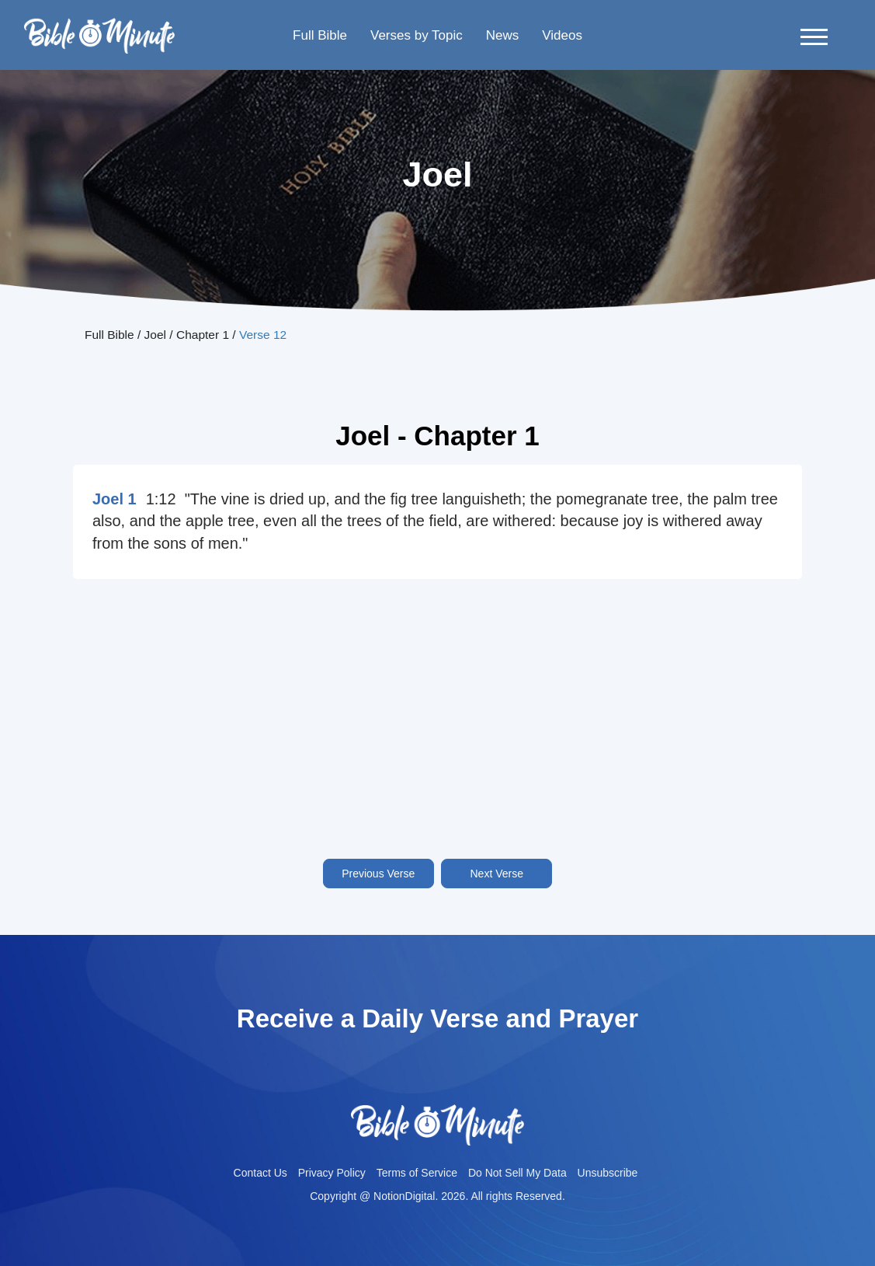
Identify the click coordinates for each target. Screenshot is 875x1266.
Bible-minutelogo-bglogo (99, 24)
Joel (155, 334)
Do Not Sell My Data (517, 1173)
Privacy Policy (332, 1173)
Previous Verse (378, 873)
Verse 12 (262, 334)
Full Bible (320, 35)
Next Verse (496, 873)
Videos (562, 35)
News (502, 35)
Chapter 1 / (207, 334)
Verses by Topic (416, 35)
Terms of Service (417, 1173)
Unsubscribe (608, 1173)
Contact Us (260, 1173)
